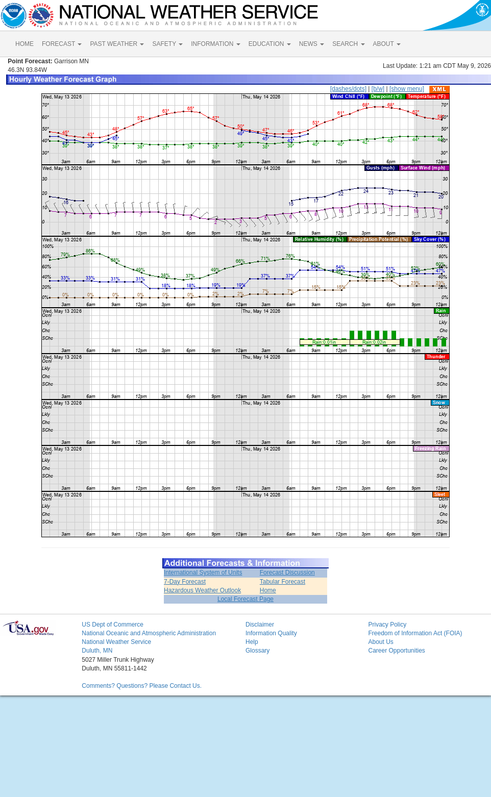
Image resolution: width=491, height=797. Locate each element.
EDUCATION (270, 43)
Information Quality (271, 633)
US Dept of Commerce (112, 624)
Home (268, 590)
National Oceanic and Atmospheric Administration (149, 633)
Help (251, 641)
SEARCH (348, 43)
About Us (380, 641)
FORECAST (62, 43)
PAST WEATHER (117, 43)
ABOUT (387, 43)
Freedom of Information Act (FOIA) (415, 633)
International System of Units (203, 572)
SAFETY (167, 43)
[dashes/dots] (348, 88)
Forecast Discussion (287, 572)
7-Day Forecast (185, 581)
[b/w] (378, 88)
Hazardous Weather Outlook (202, 590)
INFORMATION (215, 43)
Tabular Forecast (282, 581)
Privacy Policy (387, 624)
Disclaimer (259, 624)
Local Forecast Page (245, 599)
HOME (24, 43)
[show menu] (406, 88)
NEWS (311, 43)
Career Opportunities (396, 650)
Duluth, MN (97, 650)
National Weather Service (116, 641)
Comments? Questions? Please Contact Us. (142, 685)
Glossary (257, 650)
